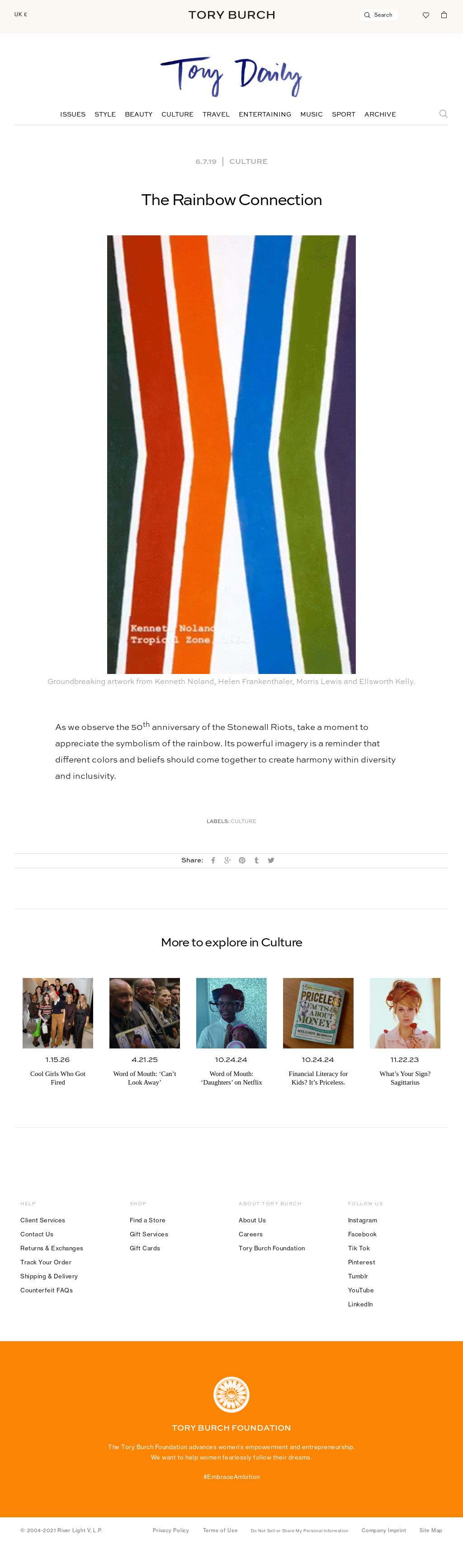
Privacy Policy (171, 1530)
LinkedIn (360, 1304)
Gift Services (149, 1234)
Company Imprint (384, 1530)
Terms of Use (220, 1530)
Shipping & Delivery (49, 1276)
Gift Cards (145, 1248)
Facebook (362, 1234)
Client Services (43, 1220)
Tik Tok (359, 1248)
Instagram (363, 1220)
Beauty (138, 115)
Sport (343, 115)
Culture (177, 115)
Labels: (218, 821)
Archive (380, 115)
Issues (72, 115)
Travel (216, 115)
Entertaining (265, 115)
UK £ (21, 14)
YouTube (361, 1290)
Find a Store (148, 1220)
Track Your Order (45, 1262)
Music (311, 115)
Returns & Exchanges (52, 1248)
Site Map (431, 1530)
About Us (252, 1220)
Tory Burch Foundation (272, 1248)
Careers (251, 1234)
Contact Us (36, 1234)
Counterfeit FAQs (46, 1290)
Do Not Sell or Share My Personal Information (299, 1531)
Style (105, 115)
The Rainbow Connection (231, 200)
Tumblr (358, 1276)
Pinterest (362, 1262)
